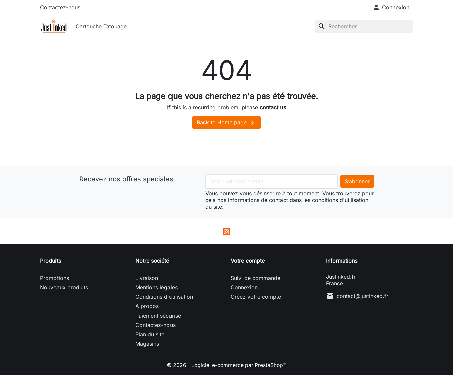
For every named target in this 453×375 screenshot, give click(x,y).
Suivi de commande (255, 278)
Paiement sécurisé (158, 315)
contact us (273, 107)
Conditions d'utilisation (164, 296)
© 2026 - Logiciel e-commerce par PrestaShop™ (226, 365)
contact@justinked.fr (362, 296)
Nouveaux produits (64, 287)
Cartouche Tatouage (101, 26)
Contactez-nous (60, 7)
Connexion (244, 287)
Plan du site (149, 334)
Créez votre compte (256, 296)
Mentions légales (156, 287)
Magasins (147, 343)
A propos (147, 306)
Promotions (54, 278)
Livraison (146, 278)
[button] (390, 7)
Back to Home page (226, 123)
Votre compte (248, 260)
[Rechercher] (364, 26)
